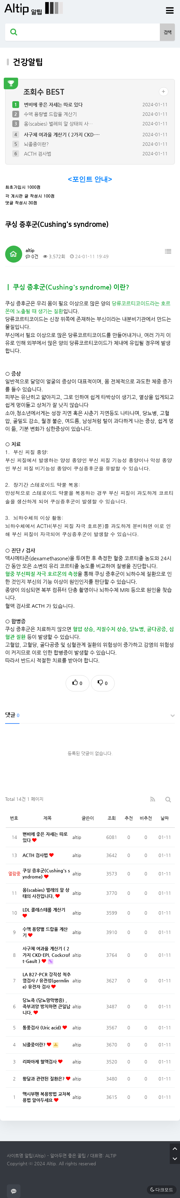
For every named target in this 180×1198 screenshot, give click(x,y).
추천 (129, 818)
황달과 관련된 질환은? (44, 1078)
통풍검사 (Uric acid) (43, 1027)
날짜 (165, 818)
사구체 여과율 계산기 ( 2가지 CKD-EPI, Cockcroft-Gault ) (46, 954)
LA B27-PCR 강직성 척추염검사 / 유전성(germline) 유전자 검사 (47, 980)
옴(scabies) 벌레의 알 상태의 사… (58, 123)
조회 (112, 818)
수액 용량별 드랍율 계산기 (50, 114)
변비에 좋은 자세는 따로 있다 (53, 104)
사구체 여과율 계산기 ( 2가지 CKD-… (62, 134)
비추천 (146, 818)
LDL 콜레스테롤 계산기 (44, 909)
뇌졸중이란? (36, 144)
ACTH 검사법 (37, 153)
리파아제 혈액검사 (40, 1061)
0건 (32, 256)
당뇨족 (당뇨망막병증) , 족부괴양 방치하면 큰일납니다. (46, 1006)
